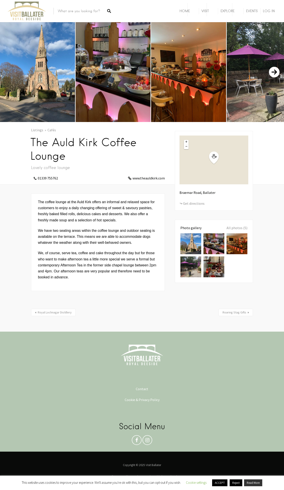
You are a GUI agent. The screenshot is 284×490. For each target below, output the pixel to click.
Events (252, 11)
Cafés (51, 130)
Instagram (147, 441)
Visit (205, 11)
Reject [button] (236, 483)
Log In (269, 11)
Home (184, 11)
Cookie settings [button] (196, 482)
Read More (253, 483)
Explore (228, 11)
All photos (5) (237, 228)
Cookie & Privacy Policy (142, 400)
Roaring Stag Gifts (234, 312)
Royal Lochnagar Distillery (55, 312)
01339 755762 (48, 178)
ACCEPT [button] (220, 483)
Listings (37, 130)
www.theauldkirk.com (148, 178)
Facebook (136, 441)
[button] (216, 157)
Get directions (194, 203)
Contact (142, 389)
